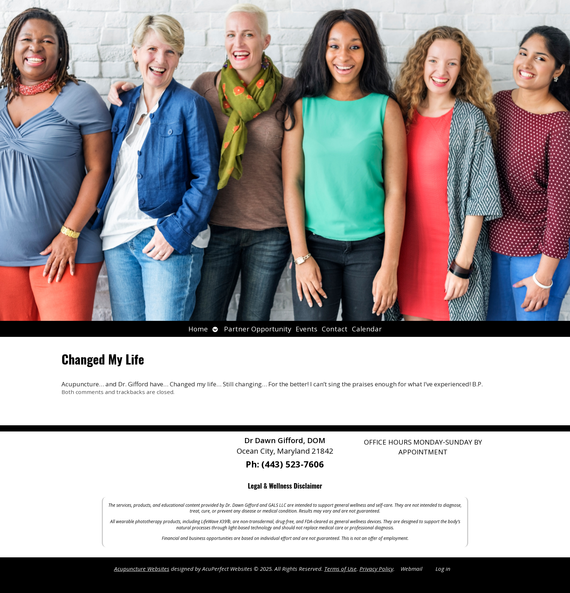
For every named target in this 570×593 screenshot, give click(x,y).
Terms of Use (340, 568)
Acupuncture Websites (141, 568)
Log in (442, 568)
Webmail (411, 568)
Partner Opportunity (257, 328)
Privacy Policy (376, 568)
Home (198, 328)
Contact (335, 328)
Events (306, 328)
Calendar (367, 328)
